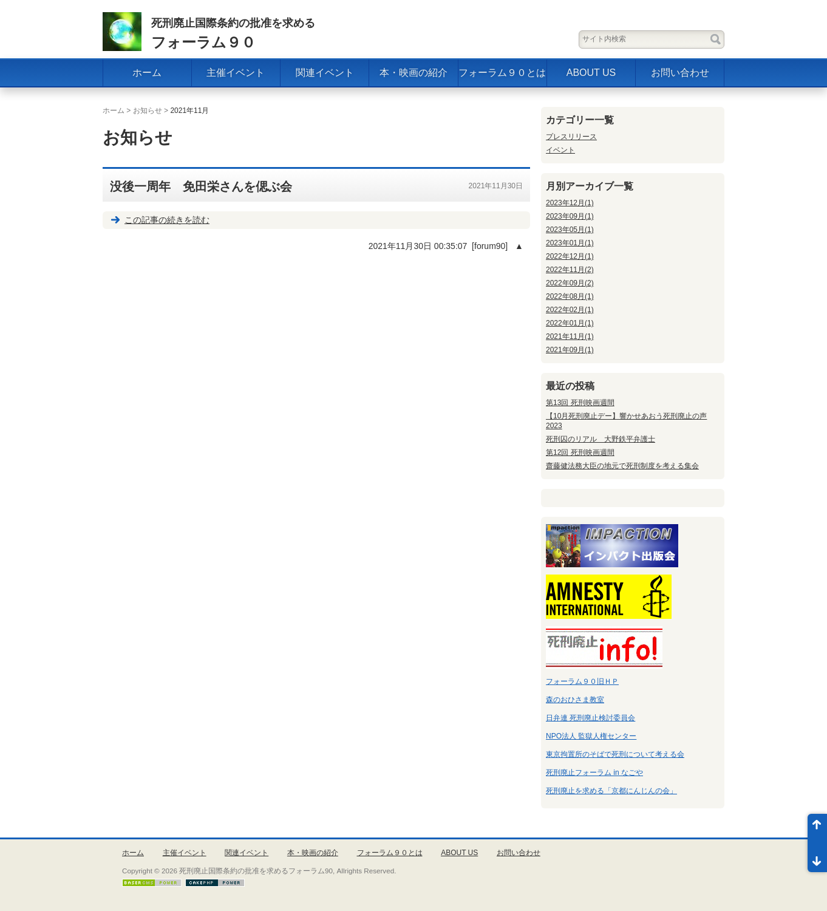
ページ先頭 (817, 828)
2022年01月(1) (570, 323)
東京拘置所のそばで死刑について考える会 (615, 754)
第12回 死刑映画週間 (580, 452)
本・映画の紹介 (413, 72)
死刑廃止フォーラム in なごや (594, 772)
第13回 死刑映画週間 (580, 402)
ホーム (147, 72)
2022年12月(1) (570, 256)
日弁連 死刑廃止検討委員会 (590, 718)
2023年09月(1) (570, 216)
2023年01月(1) (570, 243)
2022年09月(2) (570, 283)
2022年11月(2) (570, 269)
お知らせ (147, 110)
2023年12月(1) (570, 203)
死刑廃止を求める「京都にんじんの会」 (611, 790)
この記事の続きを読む (166, 220)
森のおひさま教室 (575, 699)
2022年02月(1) (570, 309)
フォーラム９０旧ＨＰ (582, 681)
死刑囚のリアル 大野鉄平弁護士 (600, 439)
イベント (560, 150)
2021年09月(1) (570, 350)
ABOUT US (591, 72)
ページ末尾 (817, 857)
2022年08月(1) (570, 296)
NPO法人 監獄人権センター (591, 736)
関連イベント (325, 72)
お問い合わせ (680, 72)
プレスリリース (571, 136)
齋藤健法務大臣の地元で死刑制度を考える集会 (622, 466)
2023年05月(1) (570, 229)
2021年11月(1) (570, 336)
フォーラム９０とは (502, 72)
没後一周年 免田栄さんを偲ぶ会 (201, 186)
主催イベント (235, 72)
